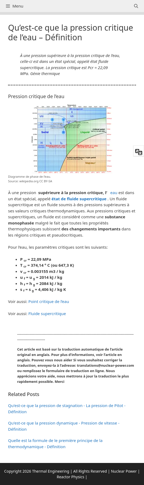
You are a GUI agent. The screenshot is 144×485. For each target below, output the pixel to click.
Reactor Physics (70, 476)
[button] (72, 360)
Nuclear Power (124, 471)
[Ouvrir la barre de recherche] (136, 6)
